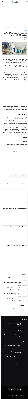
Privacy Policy (18, 395)
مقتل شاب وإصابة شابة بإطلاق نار (14, 277)
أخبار (25, 30)
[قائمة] (26, 2)
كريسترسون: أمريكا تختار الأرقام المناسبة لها (12, 356)
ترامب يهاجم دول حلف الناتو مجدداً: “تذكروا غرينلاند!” (15, 245)
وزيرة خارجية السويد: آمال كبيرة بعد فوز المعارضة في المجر (14, 208)
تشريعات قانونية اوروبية (22, 176)
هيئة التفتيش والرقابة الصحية (12, 176)
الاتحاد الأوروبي (23, 175)
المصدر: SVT (24, 147)
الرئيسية (20, 27)
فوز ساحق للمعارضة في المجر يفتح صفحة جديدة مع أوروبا (14, 226)
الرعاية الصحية (11, 175)
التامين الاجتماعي (17, 175)
